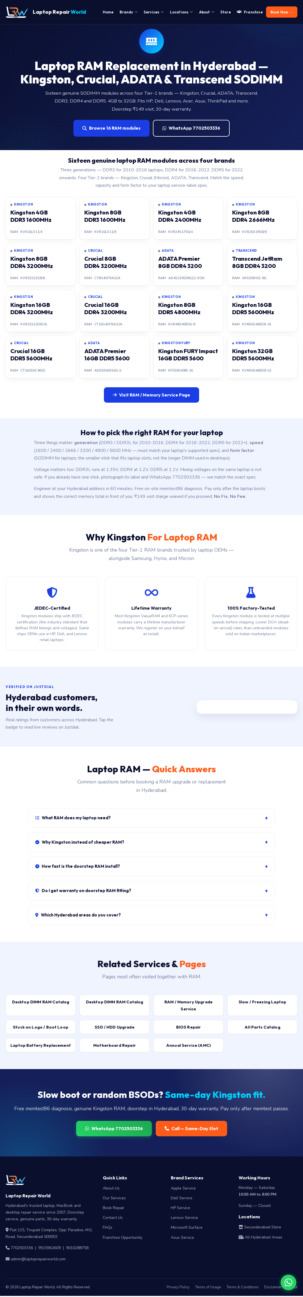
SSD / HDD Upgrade (114, 1031)
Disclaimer (273, 1288)
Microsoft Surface (186, 1228)
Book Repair (113, 1208)
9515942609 (49, 1248)
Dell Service (181, 1199)
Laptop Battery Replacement (40, 1050)
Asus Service (182, 1238)
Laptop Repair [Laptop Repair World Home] (46, 12)
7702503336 (22, 1248)
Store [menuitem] (225, 12)
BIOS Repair (188, 1031)
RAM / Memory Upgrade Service (188, 1010)
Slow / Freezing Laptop (262, 1006)
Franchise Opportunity (122, 1238)
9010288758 (77, 1248)
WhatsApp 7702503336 (191, 128)
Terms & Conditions (242, 1288)
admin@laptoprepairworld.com (38, 1260)
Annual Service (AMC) (188, 1050)
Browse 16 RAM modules (111, 128)
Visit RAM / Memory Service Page (151, 395)
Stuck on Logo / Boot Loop (40, 1031)
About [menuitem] (206, 12)
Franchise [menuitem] (250, 12)
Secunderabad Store (260, 1228)
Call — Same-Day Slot (191, 1129)
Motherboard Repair (114, 1050)
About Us (111, 1189)
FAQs (107, 1228)
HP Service (180, 1208)
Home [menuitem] (108, 12)
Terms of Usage (208, 1288)
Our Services (114, 1199)
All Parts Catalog (262, 1031)
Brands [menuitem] (128, 12)
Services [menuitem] (154, 12)
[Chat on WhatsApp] (288, 1282)
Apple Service (183, 1189)
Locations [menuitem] (181, 12)
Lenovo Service (184, 1218)
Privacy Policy (178, 1288)
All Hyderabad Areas (260, 1238)
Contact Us (113, 1218)
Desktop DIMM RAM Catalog (40, 1006)
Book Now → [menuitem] (282, 12)
